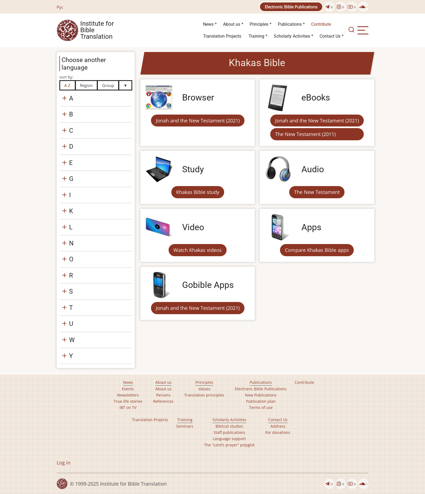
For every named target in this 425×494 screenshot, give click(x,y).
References (163, 401)
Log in (63, 462)
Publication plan (261, 401)
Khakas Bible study (197, 192)
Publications (290, 24)
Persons (163, 395)
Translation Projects (222, 36)
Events (128, 388)
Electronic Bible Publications (291, 6)
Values (204, 388)
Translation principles (204, 395)
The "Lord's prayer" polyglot (229, 444)
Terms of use (261, 407)
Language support (229, 438)
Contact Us (330, 36)
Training (256, 36)
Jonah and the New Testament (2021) (198, 120)
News (208, 24)
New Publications (260, 395)
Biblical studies (229, 426)
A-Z (67, 85)
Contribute (321, 24)
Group (108, 85)
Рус (60, 7)
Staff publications (229, 432)
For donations (277, 432)
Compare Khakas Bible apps (317, 250)
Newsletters (128, 395)
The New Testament (317, 192)
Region (86, 85)
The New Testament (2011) (305, 134)
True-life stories (128, 401)
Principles (259, 24)
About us (231, 24)
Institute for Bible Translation (97, 30)
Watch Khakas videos (197, 250)
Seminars (184, 426)
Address (278, 426)
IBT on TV (128, 407)
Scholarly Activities (292, 36)
